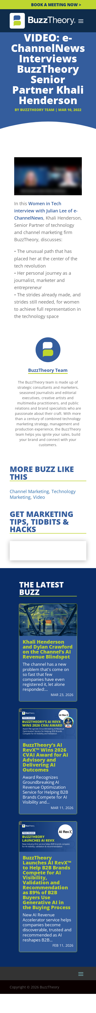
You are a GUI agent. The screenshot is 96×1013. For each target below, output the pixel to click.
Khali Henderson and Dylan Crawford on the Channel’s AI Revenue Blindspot (48, 649)
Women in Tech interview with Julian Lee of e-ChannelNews (46, 210)
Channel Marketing (29, 491)
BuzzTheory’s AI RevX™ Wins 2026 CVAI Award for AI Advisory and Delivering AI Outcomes (45, 757)
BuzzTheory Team (37, 109)
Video (39, 497)
